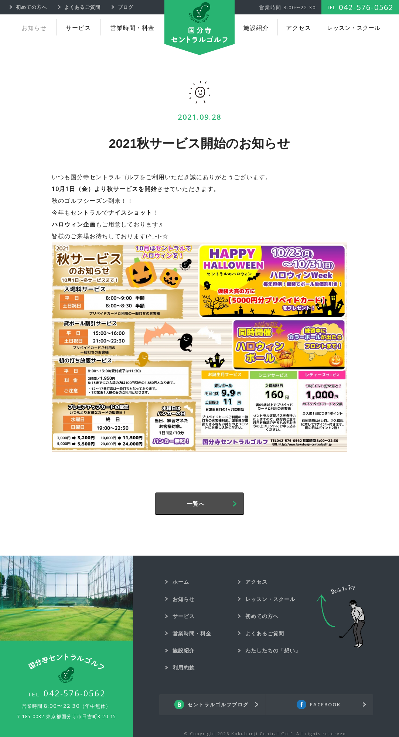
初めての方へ (262, 616)
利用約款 (184, 667)
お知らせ (34, 28)
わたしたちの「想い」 (273, 650)
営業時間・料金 (132, 28)
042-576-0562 (75, 693)
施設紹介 (256, 28)
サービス (78, 28)
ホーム (181, 581)
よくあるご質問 (264, 633)
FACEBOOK (325, 704)
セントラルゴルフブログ (218, 704)
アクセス (298, 28)
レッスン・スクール (353, 28)
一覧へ (196, 503)
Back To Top (341, 616)
